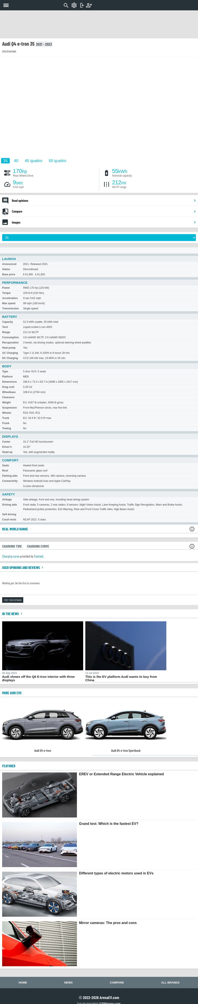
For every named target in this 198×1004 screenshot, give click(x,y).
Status (6, 269)
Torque (6, 292)
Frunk (5, 423)
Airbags (7, 499)
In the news (12, 613)
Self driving (9, 514)
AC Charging (10, 352)
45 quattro (33, 161)
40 (16, 161)
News (68, 982)
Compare (104, 211)
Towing (6, 428)
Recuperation (10, 342)
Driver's (7, 446)
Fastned (38, 556)
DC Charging (10, 358)
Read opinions (104, 200)
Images (104, 222)
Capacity (7, 321)
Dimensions (9, 381)
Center (6, 441)
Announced (9, 264)
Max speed (8, 303)
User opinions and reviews (23, 567)
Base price (8, 274)
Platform (7, 376)
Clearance (8, 397)
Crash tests (9, 519)
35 (5, 161)
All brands (170, 982)
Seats (5, 465)
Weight (6, 402)
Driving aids (9, 504)
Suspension (9, 407)
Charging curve (10, 556)
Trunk (5, 418)
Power (6, 287)
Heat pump (9, 347)
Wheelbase (9, 392)
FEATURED (8, 766)
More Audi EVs (12, 693)
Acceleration (10, 298)
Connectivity (10, 480)
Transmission (10, 308)
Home (23, 982)
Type (5, 371)
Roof (5, 470)
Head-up (7, 452)
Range (6, 332)
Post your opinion (12, 599)
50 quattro (57, 161)
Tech (5, 327)
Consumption (10, 337)
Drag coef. (8, 386)
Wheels (6, 412)
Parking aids (9, 475)
